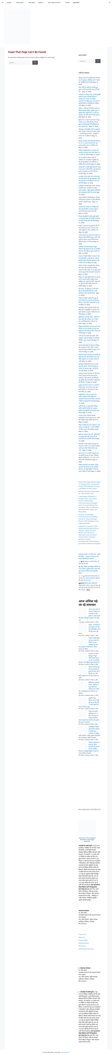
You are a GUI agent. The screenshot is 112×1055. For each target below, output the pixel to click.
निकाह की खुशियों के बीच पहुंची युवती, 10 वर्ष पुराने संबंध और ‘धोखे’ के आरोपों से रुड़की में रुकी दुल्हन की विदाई (89, 218)
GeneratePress (65, 1052)
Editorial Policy (84, 943)
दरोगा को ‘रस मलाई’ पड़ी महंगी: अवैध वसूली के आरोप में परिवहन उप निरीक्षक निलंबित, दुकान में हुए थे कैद (89, 338)
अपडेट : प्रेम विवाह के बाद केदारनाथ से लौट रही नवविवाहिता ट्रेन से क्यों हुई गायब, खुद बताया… (89, 629)
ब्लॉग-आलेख (32, 2)
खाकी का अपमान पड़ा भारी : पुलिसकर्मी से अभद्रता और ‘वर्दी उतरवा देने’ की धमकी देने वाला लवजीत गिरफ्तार (89, 436)
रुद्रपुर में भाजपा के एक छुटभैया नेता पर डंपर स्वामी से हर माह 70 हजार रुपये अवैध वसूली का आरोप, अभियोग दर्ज (89, 228)
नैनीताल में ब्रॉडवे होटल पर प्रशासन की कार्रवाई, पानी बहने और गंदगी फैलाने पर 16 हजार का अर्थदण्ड (89, 152)
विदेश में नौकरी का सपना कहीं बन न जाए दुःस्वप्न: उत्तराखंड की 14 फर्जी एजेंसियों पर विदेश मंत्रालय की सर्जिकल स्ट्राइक (89, 427)
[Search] (35, 63)
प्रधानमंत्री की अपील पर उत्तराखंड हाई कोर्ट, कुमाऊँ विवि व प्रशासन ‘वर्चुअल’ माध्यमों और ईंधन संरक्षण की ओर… (88, 209)
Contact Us (82, 934)
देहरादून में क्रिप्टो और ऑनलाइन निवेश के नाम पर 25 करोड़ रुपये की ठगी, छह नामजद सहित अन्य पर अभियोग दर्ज (89, 143)
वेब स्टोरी (67, 2)
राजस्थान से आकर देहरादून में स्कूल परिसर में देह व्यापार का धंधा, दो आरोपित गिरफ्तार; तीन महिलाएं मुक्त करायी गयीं (89, 249)
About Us (82, 937)
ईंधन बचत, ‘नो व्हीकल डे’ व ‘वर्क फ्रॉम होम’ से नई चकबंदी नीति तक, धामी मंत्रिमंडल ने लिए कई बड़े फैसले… (88, 291)
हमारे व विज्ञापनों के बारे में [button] (56, 2)
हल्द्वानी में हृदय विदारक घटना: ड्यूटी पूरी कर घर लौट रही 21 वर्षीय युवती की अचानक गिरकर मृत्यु (89, 702)
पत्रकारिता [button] (42, 2)
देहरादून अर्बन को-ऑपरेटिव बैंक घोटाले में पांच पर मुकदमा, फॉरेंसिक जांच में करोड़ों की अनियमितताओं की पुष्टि (89, 80)
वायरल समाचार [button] (21, 2)
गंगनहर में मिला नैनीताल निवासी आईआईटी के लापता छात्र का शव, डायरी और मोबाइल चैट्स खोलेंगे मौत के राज (89, 417)
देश (2, 2)
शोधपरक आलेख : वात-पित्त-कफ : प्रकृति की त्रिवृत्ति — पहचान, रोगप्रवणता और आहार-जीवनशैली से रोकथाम (89, 556)
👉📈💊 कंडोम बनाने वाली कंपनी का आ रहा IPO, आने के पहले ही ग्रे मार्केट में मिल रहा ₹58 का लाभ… (89, 578)
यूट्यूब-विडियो (76, 2)
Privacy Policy (83, 940)
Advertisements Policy (86, 949)
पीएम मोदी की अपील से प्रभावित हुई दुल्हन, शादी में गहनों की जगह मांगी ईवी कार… (89, 89)
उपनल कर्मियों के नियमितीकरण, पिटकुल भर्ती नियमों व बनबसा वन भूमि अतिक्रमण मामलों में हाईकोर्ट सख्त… (89, 199)
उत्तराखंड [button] (10, 2)
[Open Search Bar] (109, 2)
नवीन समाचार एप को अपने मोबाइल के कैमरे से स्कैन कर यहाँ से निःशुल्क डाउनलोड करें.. (87, 839)
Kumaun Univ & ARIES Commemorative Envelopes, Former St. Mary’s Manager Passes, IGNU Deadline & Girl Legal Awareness (88, 519)
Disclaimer (82, 946)
